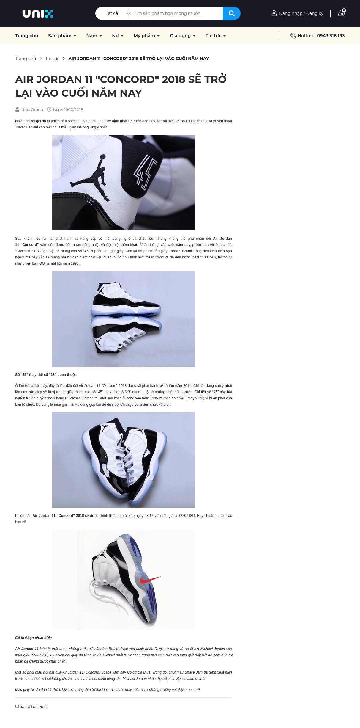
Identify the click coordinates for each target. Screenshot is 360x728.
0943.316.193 (331, 35)
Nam (92, 35)
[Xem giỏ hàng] (341, 13)
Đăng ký (314, 13)
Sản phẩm (60, 35)
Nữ (116, 35)
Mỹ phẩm (145, 35)
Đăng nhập (290, 13)
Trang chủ (26, 35)
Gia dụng (181, 35)
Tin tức (214, 35)
